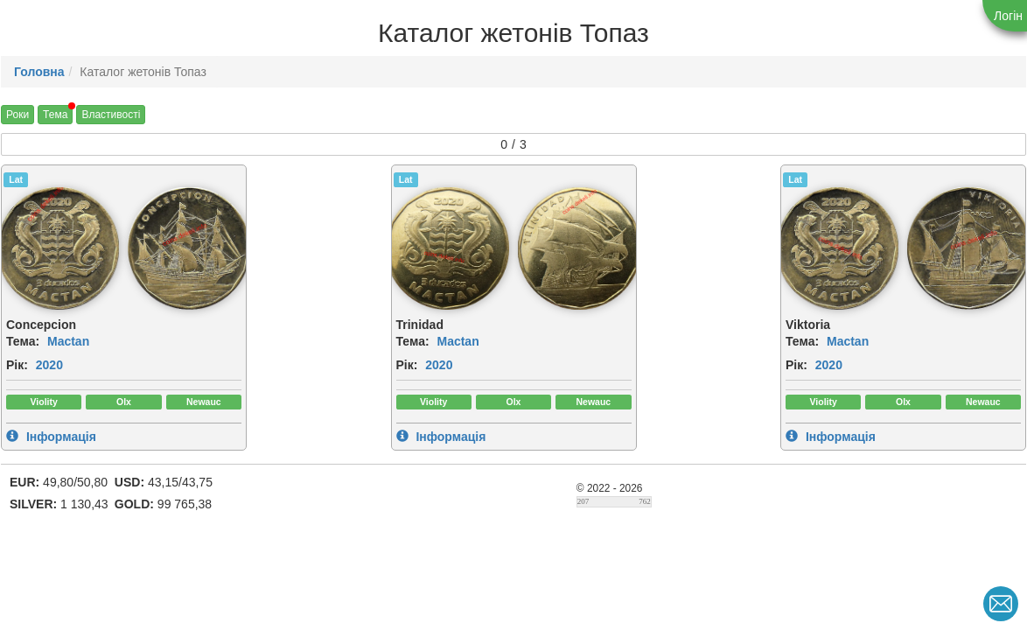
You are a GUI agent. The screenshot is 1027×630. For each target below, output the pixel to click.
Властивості (110, 114)
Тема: (22, 341)
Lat (16, 179)
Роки (17, 114)
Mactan (68, 341)
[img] (189, 248)
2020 (49, 365)
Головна (39, 72)
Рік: (17, 365)
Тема (55, 114)
